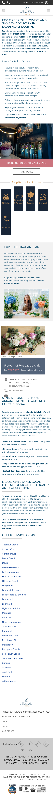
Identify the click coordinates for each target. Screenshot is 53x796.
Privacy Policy (15, 780)
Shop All (26, 171)
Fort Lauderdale (10, 572)
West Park (7, 672)
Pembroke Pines (10, 640)
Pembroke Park (10, 635)
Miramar (6, 617)
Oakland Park (9, 626)
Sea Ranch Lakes (11, 653)
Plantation (7, 644)
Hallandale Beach (11, 576)
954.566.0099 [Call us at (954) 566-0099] (41, 759)
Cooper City (8, 549)
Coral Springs (9, 553)
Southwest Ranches (12, 658)
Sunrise (6, 663)
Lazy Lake (7, 603)
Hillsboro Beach (10, 581)
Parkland (7, 631)
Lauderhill (7, 599)
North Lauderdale (11, 622)
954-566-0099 (15, 390)
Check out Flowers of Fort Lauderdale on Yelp (26, 712)
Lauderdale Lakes (11, 590)
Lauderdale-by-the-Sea (14, 594)
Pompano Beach (11, 649)
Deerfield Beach (10, 567)
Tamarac (6, 667)
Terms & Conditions (35, 780)
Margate (6, 613)
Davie (5, 563)
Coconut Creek (10, 544)
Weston (6, 676)
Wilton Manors (9, 681)
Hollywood (7, 585)
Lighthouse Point (11, 608)
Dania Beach (9, 558)
